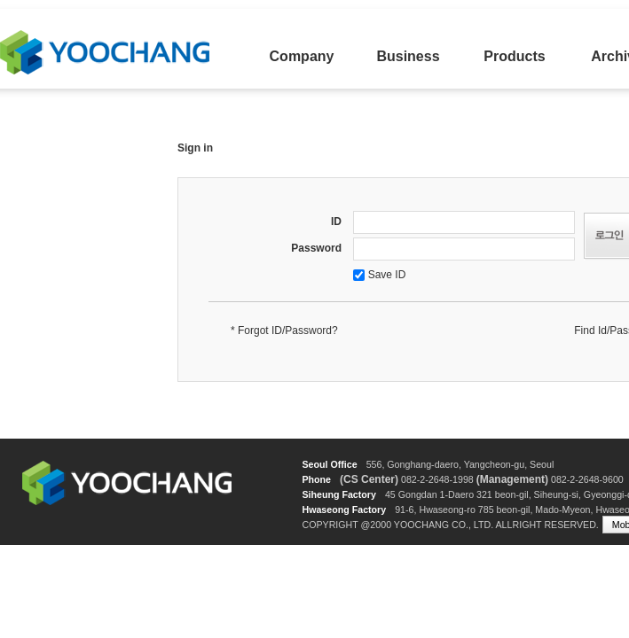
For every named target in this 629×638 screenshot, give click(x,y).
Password (316, 248)
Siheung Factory (339, 494)
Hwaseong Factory (344, 509)
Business (407, 56)
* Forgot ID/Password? (284, 330)
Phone (316, 479)
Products (514, 56)
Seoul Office (329, 464)
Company (302, 56)
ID (336, 221)
